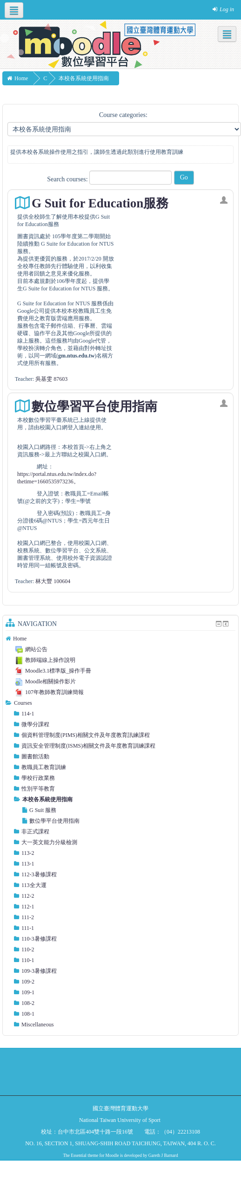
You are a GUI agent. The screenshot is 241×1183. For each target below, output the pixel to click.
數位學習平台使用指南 (94, 406)
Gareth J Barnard (163, 1155)
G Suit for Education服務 (100, 203)
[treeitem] (120, 638)
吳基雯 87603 (51, 379)
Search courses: (68, 179)
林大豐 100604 (52, 581)
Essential (79, 1155)
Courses (23, 703)
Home (20, 638)
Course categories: (123, 114)
